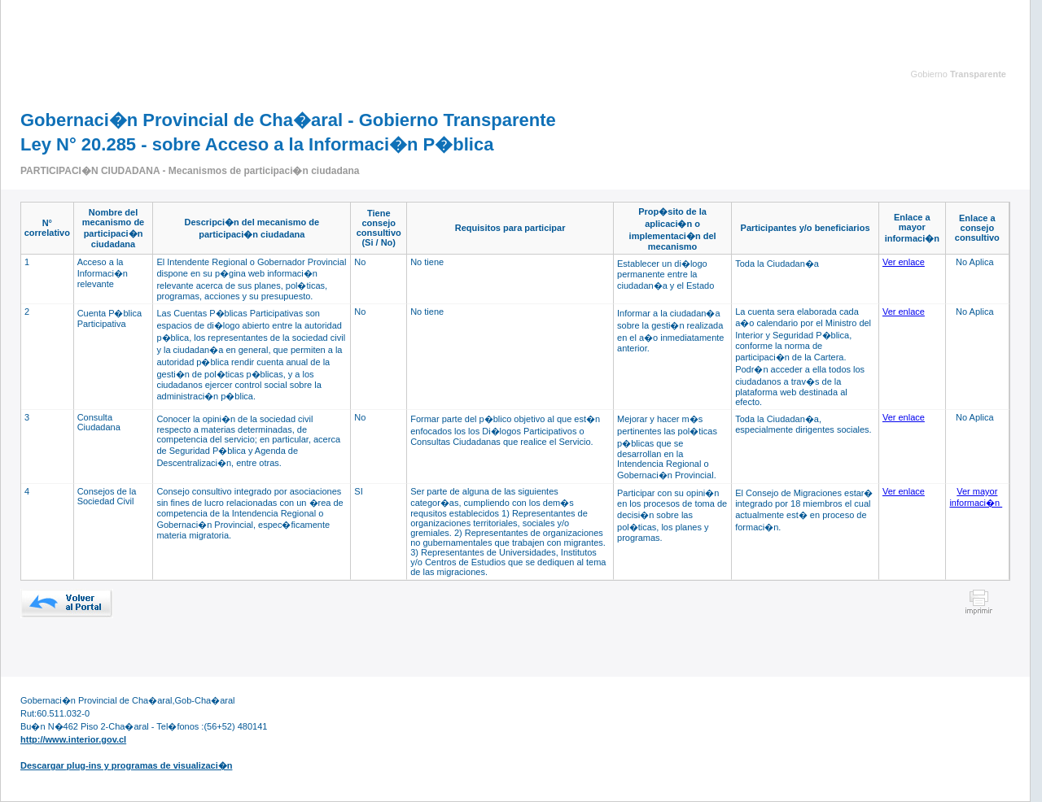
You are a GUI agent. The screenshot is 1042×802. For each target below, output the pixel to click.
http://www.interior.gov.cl (73, 739)
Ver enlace (903, 262)
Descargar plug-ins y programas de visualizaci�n (126, 765)
